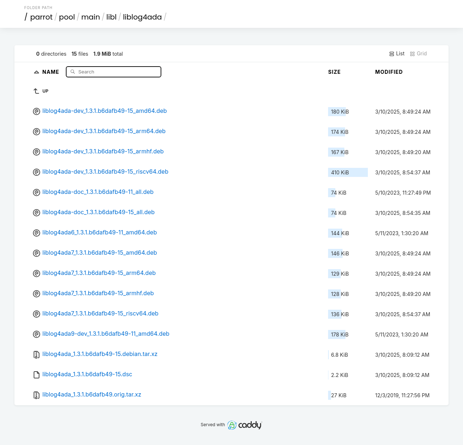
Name (51, 71)
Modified (389, 72)
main (90, 17)
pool (67, 17)
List (396, 53)
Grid (418, 53)
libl (111, 17)
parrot (41, 17)
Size (334, 72)
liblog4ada (142, 17)
